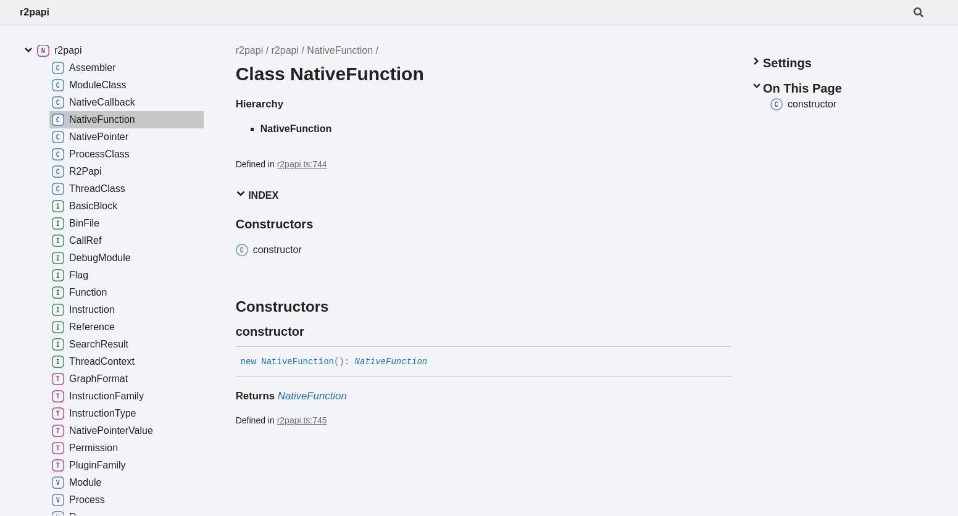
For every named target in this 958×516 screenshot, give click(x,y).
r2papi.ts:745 (302, 420)
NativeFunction (340, 50)
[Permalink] (315, 331)
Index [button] (257, 195)
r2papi (34, 12)
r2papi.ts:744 (302, 164)
